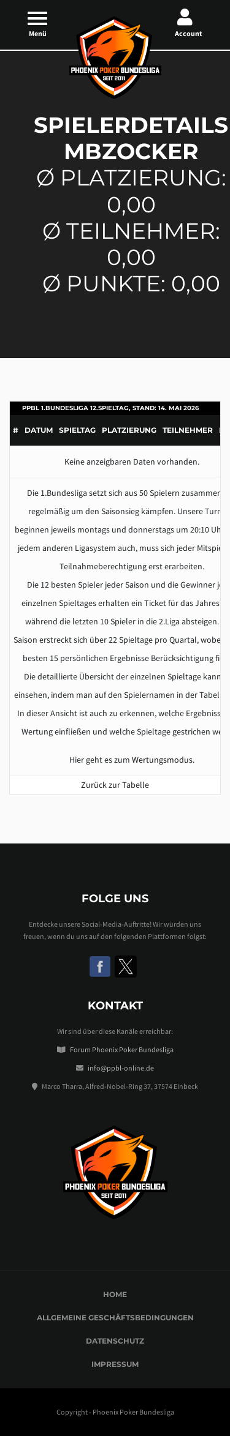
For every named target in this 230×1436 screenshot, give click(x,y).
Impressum (115, 1364)
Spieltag (77, 430)
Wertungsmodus (162, 759)
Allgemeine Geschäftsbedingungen (115, 1317)
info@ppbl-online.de (121, 1067)
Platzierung (129, 430)
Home (115, 1294)
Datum (39, 430)
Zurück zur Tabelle (115, 784)
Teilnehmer (188, 430)
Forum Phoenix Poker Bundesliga (122, 1049)
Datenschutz (115, 1340)
